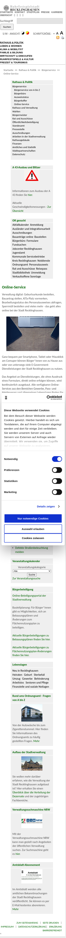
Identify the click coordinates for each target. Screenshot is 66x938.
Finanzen (17, 143)
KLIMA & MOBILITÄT (11, 49)
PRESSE (45, 12)
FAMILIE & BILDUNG (11, 52)
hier (30, 195)
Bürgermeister (19, 115)
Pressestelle (18, 129)
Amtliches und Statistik (24, 147)
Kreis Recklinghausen (24, 260)
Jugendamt (18, 252)
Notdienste (43, 260)
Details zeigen (46, 506)
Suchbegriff (6, 21)
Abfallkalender (20, 224)
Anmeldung (36, 224)
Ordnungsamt (20, 264)
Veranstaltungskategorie (32, 567)
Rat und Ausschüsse (22, 118)
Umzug (16, 678)
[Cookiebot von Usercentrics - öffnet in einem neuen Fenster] (47, 397)
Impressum (7, 926)
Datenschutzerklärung (32, 926)
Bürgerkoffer (20, 100)
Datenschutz (18, 154)
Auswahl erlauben (33, 528)
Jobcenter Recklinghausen (27, 248)
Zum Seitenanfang (27, 922)
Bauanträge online (22, 236)
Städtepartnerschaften (24, 150)
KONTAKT (20, 12)
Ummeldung (38, 272)
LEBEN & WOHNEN (11, 46)
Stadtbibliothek (21, 272)
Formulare (32, 240)
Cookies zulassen (33, 537)
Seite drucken (51, 922)
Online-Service (11, 73)
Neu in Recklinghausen (25, 670)
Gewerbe (27, 678)
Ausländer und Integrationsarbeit (31, 229)
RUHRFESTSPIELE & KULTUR (17, 59)
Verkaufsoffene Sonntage (26, 276)
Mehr (36, 741)
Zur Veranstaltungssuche (26, 578)
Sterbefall (39, 674)
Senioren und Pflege (37, 682)
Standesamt (18, 125)
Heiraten (17, 674)
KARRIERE (56, 12)
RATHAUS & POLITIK (12, 42)
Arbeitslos (18, 682)
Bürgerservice (49, 70)
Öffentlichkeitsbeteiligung (25, 122)
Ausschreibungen (21, 133)
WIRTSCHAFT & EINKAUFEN (16, 56)
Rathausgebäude (21, 140)
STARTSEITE (6, 12)
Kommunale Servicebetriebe (28, 256)
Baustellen (40, 236)
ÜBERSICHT (6, 15)
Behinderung (41, 678)
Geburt (28, 674)
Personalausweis (38, 264)
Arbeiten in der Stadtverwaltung (28, 136)
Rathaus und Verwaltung (25, 107)
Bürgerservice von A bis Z (27, 90)
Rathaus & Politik (27, 70)
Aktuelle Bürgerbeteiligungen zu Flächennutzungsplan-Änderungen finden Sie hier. (32, 651)
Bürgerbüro (20, 93)
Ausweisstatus (21, 97)
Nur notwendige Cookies (33, 518)
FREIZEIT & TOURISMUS (13, 62)
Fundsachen (19, 244)
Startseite (8, 70)
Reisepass (41, 268)
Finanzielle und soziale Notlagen (30, 686)
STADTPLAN (33, 12)
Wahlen (16, 111)
